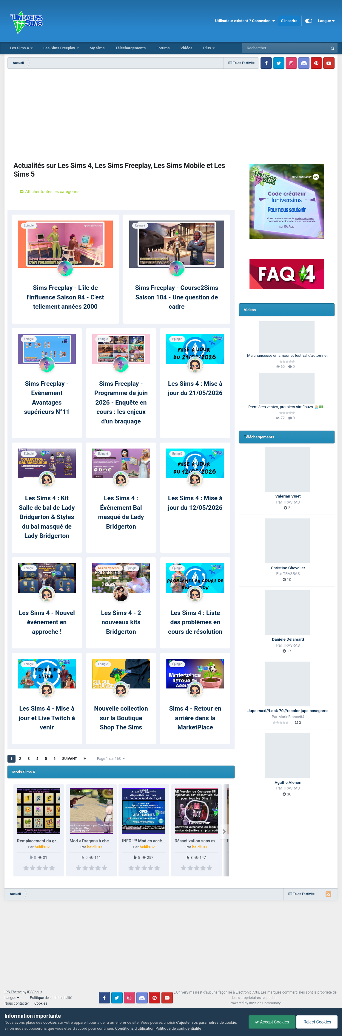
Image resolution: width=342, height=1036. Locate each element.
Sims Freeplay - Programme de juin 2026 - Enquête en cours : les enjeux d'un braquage (121, 402)
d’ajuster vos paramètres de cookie (206, 1022)
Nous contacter (16, 1003)
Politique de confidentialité (51, 998)
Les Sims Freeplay (59, 48)
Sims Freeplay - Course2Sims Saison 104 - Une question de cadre (176, 297)
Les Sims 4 (20, 48)
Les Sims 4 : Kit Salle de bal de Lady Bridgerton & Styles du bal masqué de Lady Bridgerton (47, 517)
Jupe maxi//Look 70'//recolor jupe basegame (288, 710)
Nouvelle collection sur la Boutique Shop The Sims (121, 718)
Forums (163, 48)
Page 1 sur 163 (111, 759)
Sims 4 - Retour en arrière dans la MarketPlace (195, 718)
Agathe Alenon (288, 782)
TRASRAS (291, 502)
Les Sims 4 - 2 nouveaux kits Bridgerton (121, 622)
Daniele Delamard (288, 639)
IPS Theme (13, 992)
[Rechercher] (268, 48)
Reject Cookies (317, 1022)
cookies (50, 1022)
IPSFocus (34, 992)
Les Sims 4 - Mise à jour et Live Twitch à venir (47, 718)
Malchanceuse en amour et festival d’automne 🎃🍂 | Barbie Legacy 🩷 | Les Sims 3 (286, 356)
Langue (326, 21)
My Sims (97, 48)
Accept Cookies (272, 1022)
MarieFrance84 (291, 716)
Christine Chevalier (288, 567)
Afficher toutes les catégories (49, 191)
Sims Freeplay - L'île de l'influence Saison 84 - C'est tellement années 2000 (65, 297)
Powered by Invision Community (255, 1003)
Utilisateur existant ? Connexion (245, 21)
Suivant (69, 759)
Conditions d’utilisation (135, 1028)
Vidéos (186, 48)
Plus (207, 48)
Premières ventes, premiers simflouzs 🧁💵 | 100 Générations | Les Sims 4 (286, 407)
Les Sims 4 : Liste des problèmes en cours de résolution (195, 622)
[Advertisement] (121, 113)
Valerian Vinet (288, 496)
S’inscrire (289, 21)
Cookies (40, 1003)
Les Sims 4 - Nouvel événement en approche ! (47, 622)
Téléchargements (130, 48)
